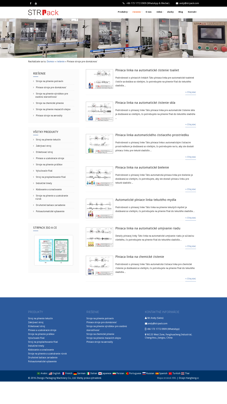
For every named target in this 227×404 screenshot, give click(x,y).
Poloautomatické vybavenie (49, 211)
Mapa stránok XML (166, 378)
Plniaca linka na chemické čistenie (139, 257)
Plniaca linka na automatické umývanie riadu (147, 228)
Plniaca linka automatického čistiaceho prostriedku (152, 135)
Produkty (123, 12)
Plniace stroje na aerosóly (48, 115)
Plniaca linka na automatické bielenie (142, 167)
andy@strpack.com (187, 3)
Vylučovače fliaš (43, 170)
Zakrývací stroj (43, 145)
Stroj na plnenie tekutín (48, 139)
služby (170, 12)
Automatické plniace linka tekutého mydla (145, 200)
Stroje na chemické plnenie (49, 103)
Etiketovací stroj (44, 152)
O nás (149, 12)
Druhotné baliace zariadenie (50, 205)
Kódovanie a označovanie (48, 189)
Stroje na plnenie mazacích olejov (53, 109)
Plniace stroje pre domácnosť (50, 87)
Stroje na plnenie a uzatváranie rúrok (47, 353)
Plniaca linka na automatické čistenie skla (145, 102)
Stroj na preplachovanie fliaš (50, 177)
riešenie (137, 12)
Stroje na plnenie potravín (49, 81)
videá (160, 12)
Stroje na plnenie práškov (48, 164)
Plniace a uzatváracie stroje (49, 158)
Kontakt (192, 12)
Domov (50, 61)
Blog (181, 12)
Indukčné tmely (43, 183)
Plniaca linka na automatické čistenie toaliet (147, 70)
